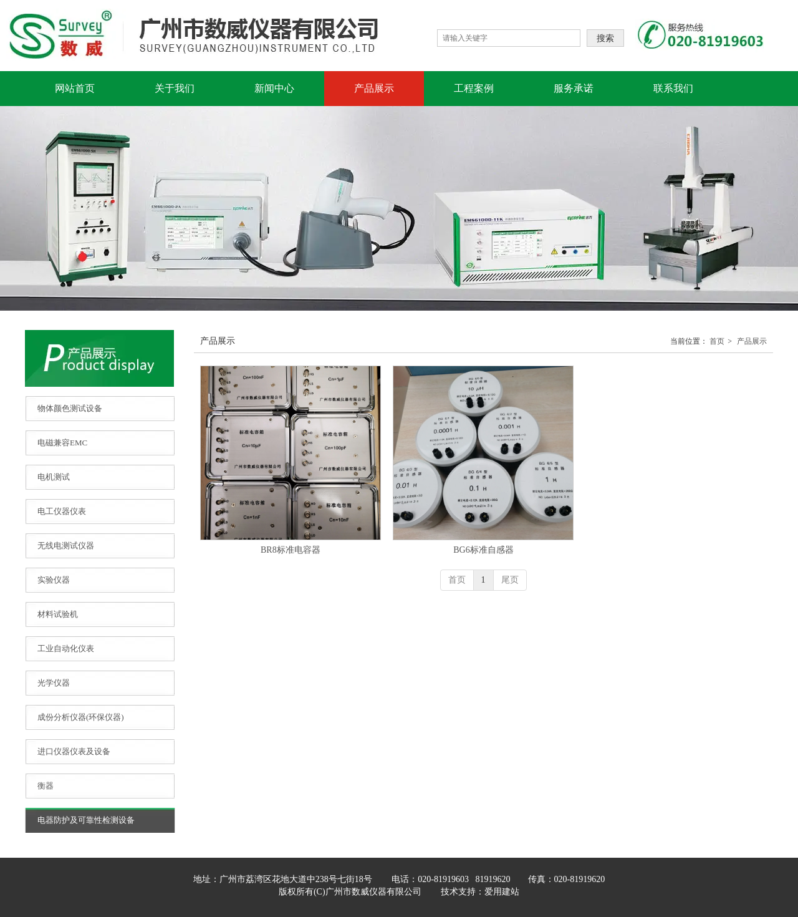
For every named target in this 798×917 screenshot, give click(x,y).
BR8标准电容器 (290, 550)
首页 (716, 341)
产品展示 (752, 341)
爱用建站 (501, 891)
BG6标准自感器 (483, 550)
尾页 (510, 580)
